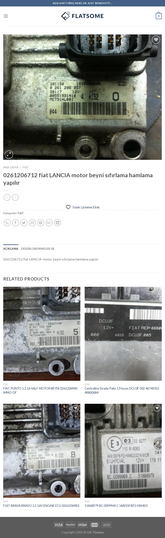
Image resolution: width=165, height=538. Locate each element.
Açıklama (10, 248)
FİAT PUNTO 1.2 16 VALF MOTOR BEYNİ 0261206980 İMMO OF (40, 390)
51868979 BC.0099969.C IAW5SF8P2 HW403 (116, 505)
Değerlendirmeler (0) (37, 248)
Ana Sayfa (10, 167)
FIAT (26, 167)
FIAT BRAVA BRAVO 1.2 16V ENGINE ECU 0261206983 (41, 505)
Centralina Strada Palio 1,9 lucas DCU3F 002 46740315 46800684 (122, 390)
